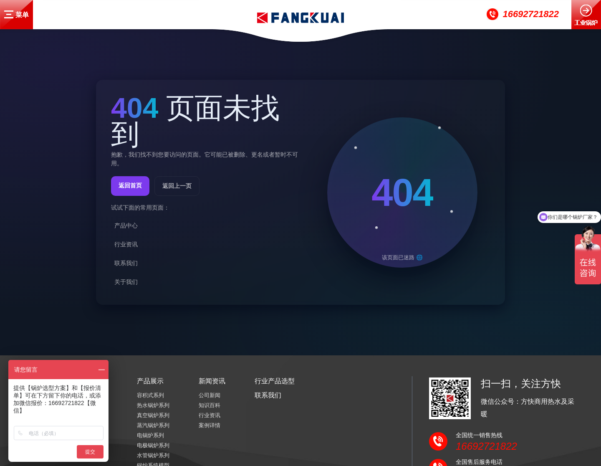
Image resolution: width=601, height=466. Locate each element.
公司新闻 (209, 395)
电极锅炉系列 (153, 445)
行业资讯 (209, 415)
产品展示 (150, 381)
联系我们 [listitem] (126, 263)
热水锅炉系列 (153, 405)
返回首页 (130, 185)
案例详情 (209, 425)
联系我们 (268, 395)
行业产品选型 (275, 381)
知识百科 (209, 405)
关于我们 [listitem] (126, 282)
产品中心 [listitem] (126, 225)
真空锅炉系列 (153, 415)
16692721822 (531, 14)
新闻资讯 (212, 381)
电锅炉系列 (150, 435)
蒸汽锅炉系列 (153, 425)
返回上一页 (177, 185)
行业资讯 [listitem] (126, 244)
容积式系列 (150, 395)
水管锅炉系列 (153, 455)
